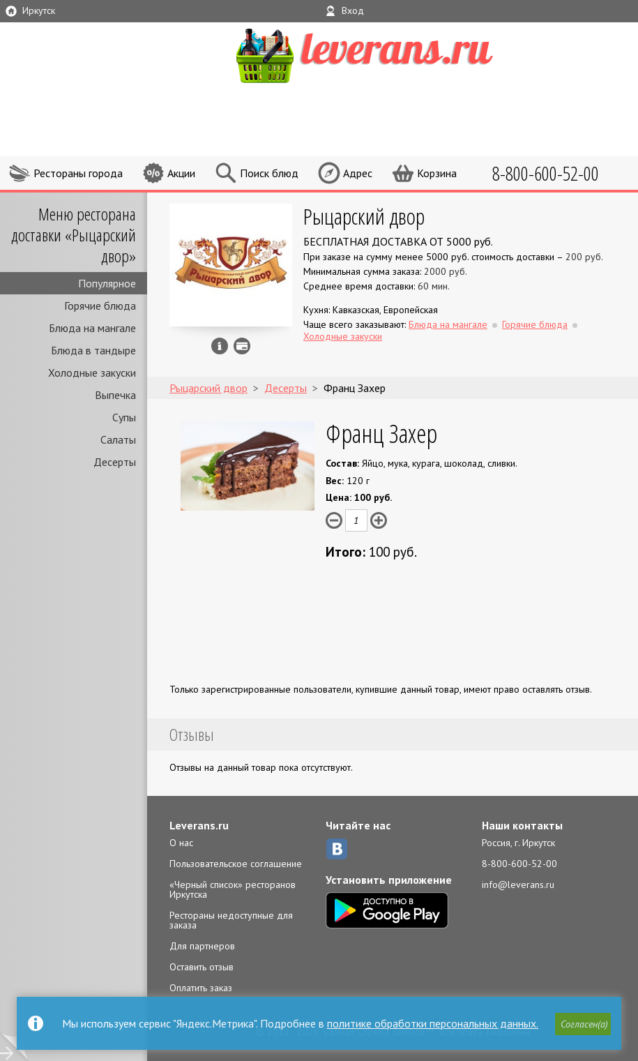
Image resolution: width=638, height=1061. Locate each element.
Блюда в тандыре (93, 350)
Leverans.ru (199, 825)
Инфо (219, 346)
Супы (124, 417)
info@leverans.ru (518, 884)
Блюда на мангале (92, 328)
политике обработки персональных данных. (432, 1023)
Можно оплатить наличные (242, 346)
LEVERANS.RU (391, 54)
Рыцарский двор (364, 216)
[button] (583, 1024)
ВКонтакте (337, 849)
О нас (181, 842)
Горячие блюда (100, 306)
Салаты (118, 439)
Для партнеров (202, 946)
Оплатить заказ (200, 987)
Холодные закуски (92, 372)
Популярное (107, 283)
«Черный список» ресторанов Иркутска (232, 889)
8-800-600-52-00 (519, 863)
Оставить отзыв (201, 967)
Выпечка (115, 395)
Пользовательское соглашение (235, 863)
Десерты (114, 462)
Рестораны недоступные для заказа (231, 920)
